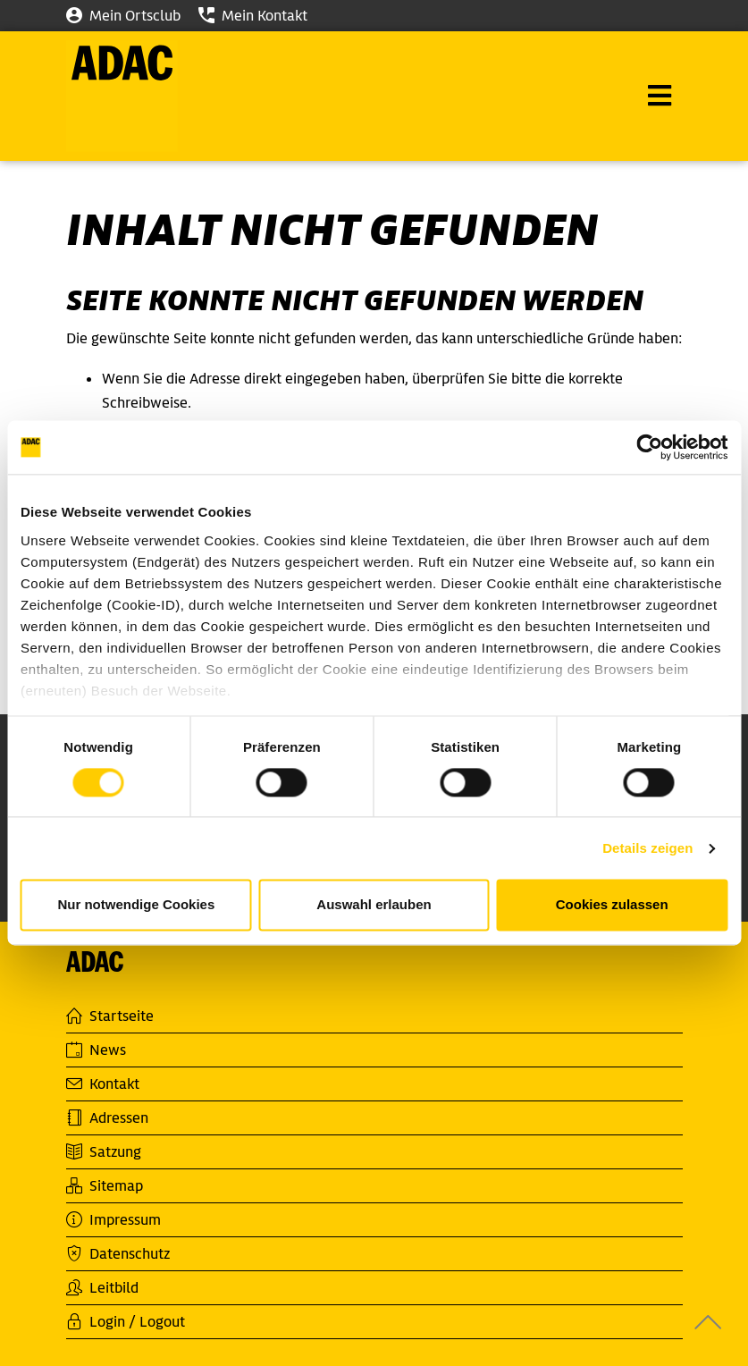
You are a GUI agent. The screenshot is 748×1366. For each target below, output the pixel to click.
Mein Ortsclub (123, 15)
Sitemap (104, 1185)
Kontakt (102, 1084)
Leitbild (102, 1287)
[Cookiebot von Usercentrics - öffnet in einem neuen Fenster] (649, 447)
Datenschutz (118, 1253)
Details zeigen (647, 848)
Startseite (110, 1016)
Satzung (103, 1152)
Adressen (107, 1118)
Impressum (113, 1219)
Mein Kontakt (252, 15)
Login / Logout (125, 1321)
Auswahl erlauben (373, 905)
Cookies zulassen (612, 905)
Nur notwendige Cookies (135, 905)
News (96, 1050)
